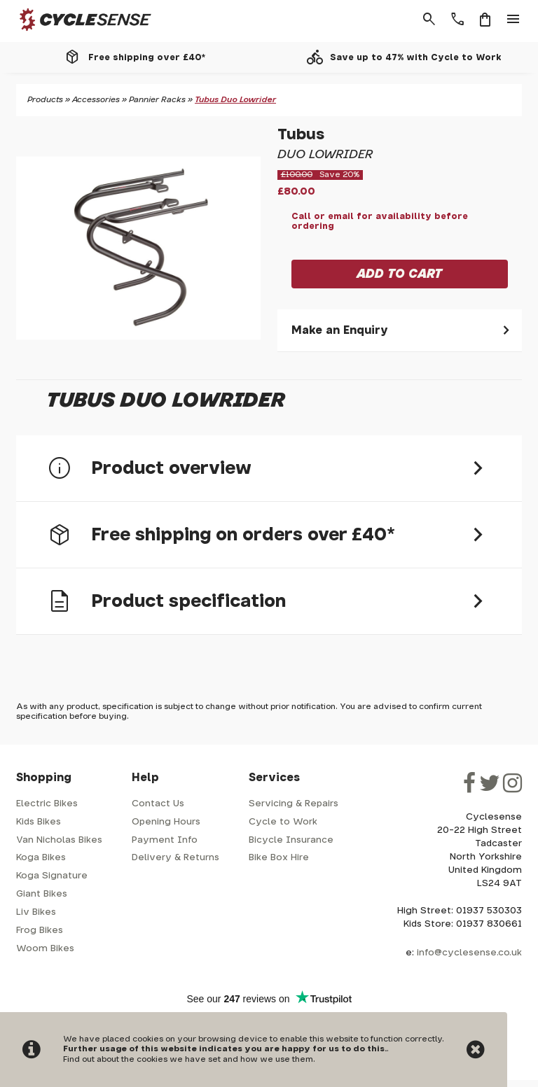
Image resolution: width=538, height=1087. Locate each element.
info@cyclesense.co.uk (469, 953)
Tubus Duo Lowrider (235, 100)
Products (45, 100)
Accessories (96, 100)
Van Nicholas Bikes (59, 840)
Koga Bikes (41, 857)
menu (513, 19)
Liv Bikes (36, 912)
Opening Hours (166, 822)
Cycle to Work (283, 822)
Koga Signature (52, 876)
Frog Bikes (39, 930)
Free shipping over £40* (146, 57)
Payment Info (165, 840)
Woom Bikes (45, 948)
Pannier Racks (157, 100)
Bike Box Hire (279, 857)
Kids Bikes (38, 822)
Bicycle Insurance (291, 840)
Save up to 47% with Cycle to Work (416, 57)
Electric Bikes (47, 803)
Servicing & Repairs (293, 803)
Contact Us (158, 803)
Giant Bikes (41, 894)
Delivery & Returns (175, 857)
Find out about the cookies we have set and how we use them (188, 1059)
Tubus (300, 134)
